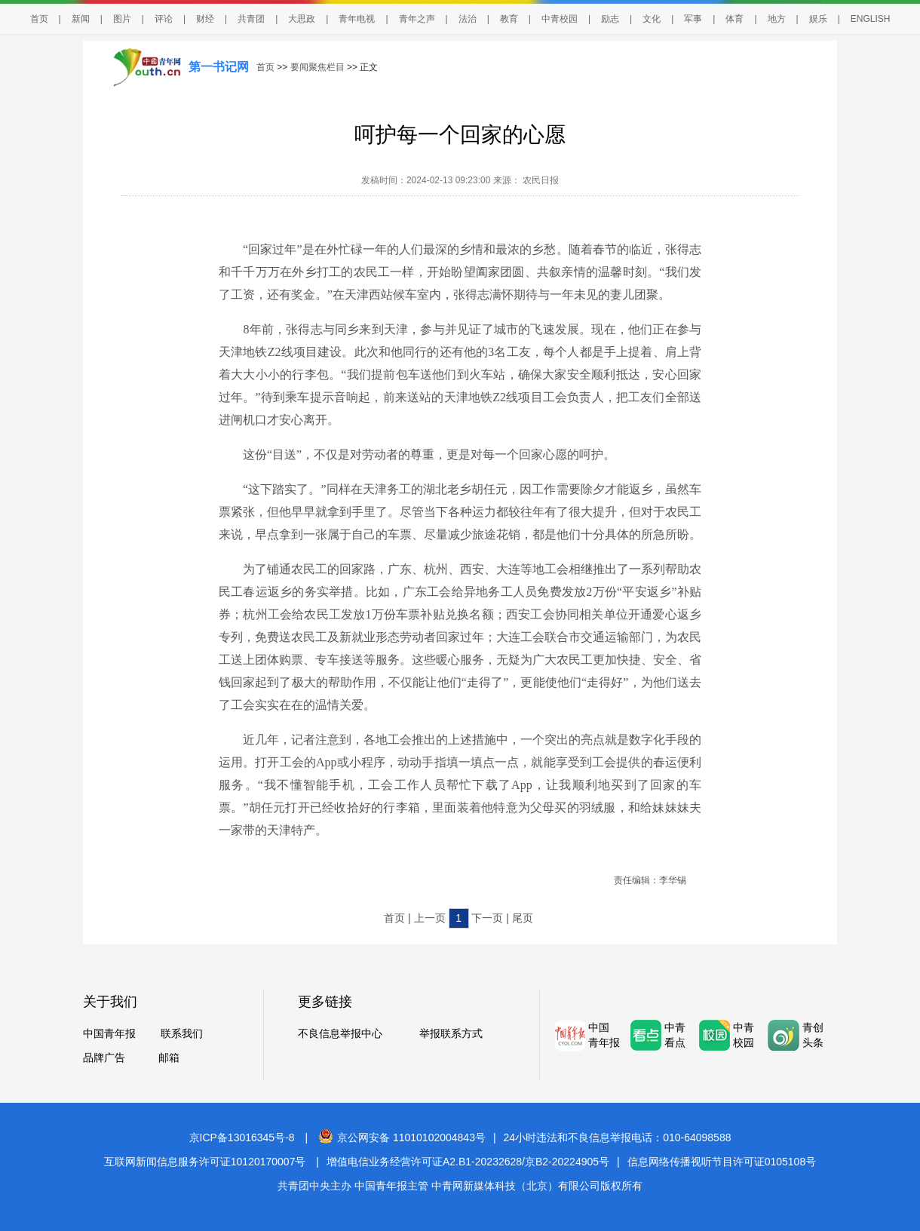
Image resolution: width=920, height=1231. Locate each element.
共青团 (251, 19)
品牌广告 (104, 1057)
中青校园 (559, 19)
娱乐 (818, 19)
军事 (693, 19)
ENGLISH (871, 19)
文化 (651, 19)
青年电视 (357, 19)
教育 (509, 19)
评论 (164, 19)
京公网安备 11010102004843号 (402, 1137)
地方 (777, 19)
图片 (122, 19)
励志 (610, 19)
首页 (39, 19)
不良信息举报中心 (340, 1033)
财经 (205, 19)
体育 (734, 19)
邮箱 (168, 1057)
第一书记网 (219, 66)
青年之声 (417, 19)
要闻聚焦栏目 (317, 67)
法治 (467, 19)
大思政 (301, 19)
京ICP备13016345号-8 (242, 1137)
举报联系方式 (451, 1033)
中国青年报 (109, 1033)
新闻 (81, 19)
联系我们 (182, 1033)
